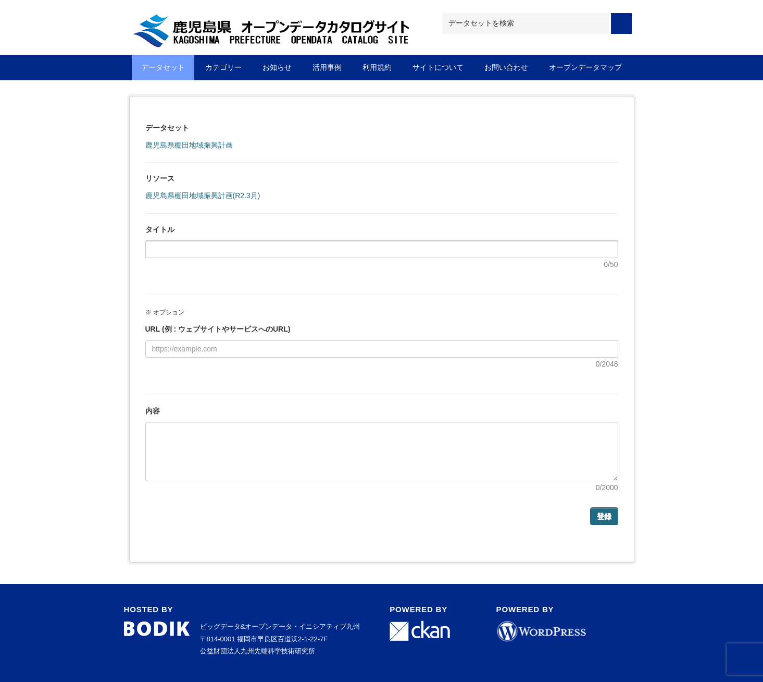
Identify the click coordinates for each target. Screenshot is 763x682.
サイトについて (438, 67)
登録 (604, 516)
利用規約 (377, 67)
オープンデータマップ (585, 67)
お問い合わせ (506, 67)
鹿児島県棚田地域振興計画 (189, 145)
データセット (163, 67)
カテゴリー (223, 67)
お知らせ (277, 67)
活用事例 (327, 67)
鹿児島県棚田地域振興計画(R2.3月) (202, 195)
